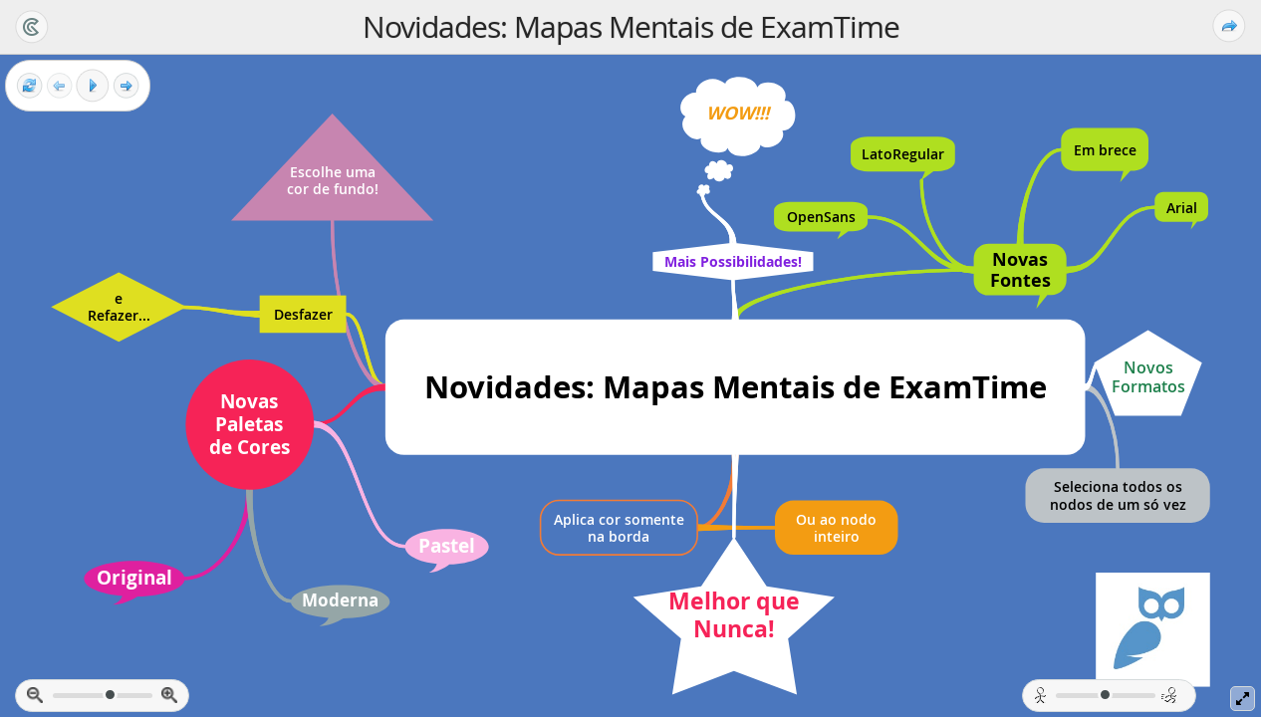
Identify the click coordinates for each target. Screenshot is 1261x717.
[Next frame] (126, 86)
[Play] (93, 86)
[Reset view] (29, 86)
